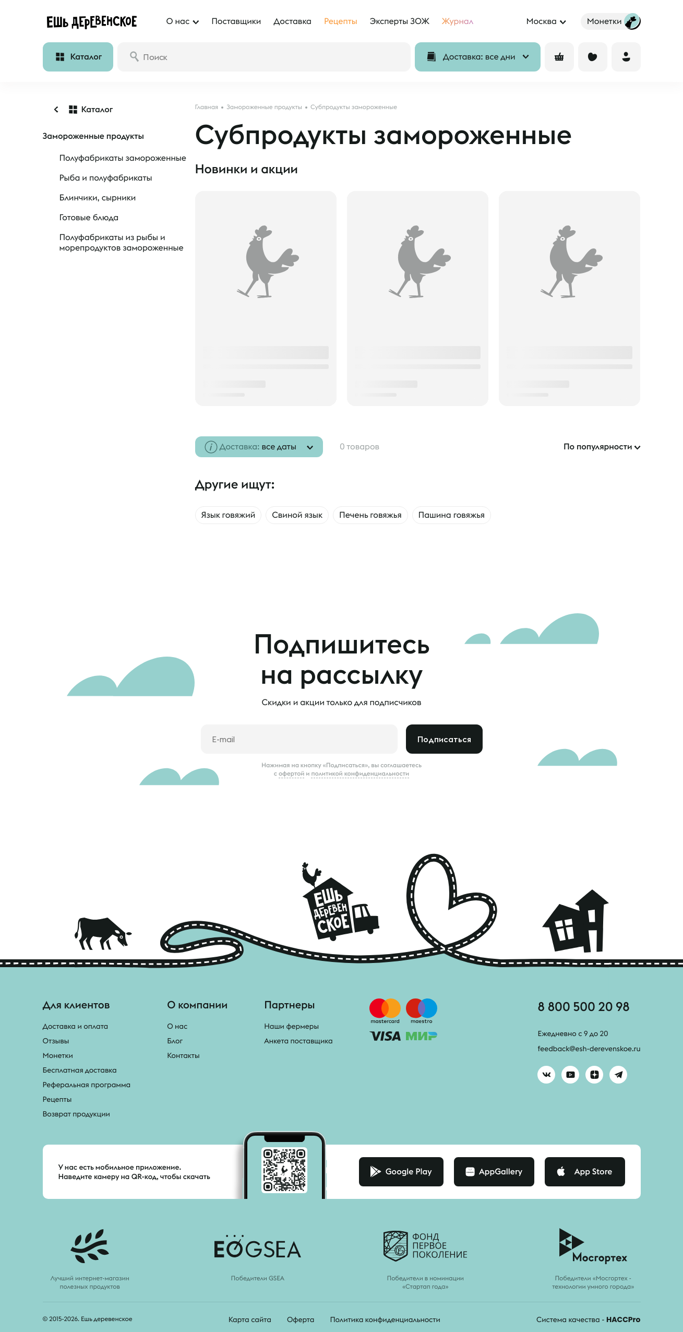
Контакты (183, 1055)
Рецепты (57, 1099)
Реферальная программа (87, 1084)
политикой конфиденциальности (360, 773)
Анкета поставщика (298, 1041)
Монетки (58, 1055)
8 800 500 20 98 (583, 1006)
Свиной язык (297, 515)
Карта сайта (250, 1319)
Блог (175, 1041)
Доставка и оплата (76, 1026)
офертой (292, 773)
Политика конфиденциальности (385, 1319)
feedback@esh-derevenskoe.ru (588, 1048)
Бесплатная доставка (80, 1070)
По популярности (598, 446)
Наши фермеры (291, 1026)
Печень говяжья (370, 515)
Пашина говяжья (451, 515)
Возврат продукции (76, 1114)
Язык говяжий (228, 515)
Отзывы (56, 1041)
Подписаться (444, 739)
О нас (177, 1026)
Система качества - (588, 1319)
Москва (541, 21)
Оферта (301, 1319)
